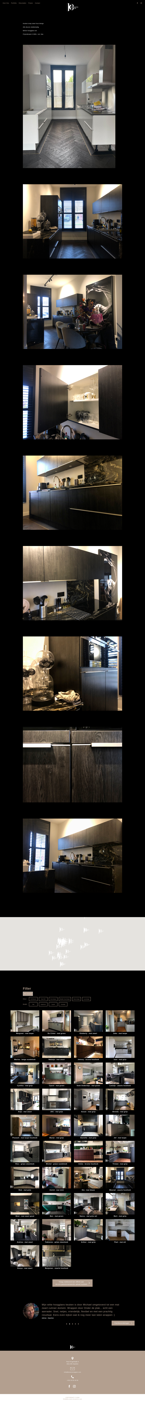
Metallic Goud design (66, 999)
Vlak (33, 1004)
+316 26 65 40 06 (72, 1381)
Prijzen (30, 3)
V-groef (53, 1004)
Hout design (54, 999)
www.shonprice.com (75, 1399)
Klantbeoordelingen (121, 1324)
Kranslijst (64, 1004)
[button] (66, 957)
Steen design (77, 999)
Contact (37, 3)
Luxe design (87, 999)
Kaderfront (43, 1004)
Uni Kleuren (33, 999)
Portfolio (14, 3)
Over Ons (6, 3)
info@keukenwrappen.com (72, 1372)
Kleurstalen (22, 3)
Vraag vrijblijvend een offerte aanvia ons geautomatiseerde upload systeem (71, 1283)
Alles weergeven (28, 993)
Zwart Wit (43, 999)
